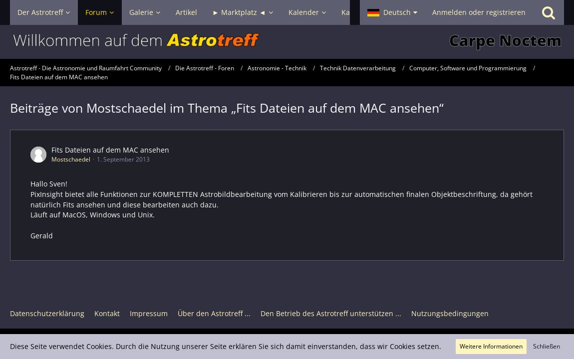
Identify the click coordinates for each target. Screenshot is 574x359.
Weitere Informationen (491, 346)
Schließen (546, 346)
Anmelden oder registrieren (479, 12)
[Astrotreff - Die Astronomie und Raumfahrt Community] (287, 41)
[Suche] (548, 12)
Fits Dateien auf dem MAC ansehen (110, 150)
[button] (392, 12)
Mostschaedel (70, 159)
